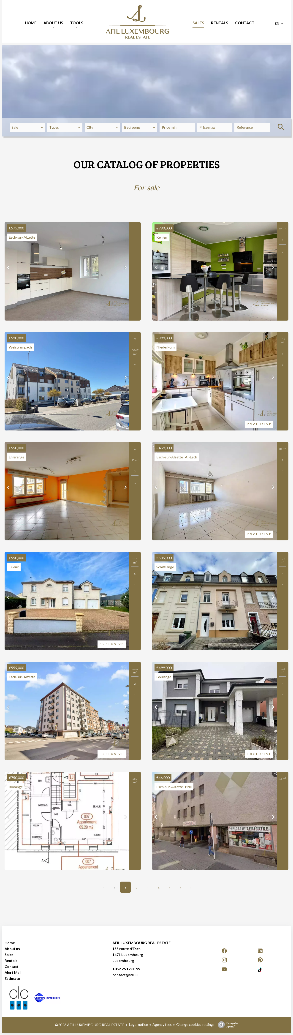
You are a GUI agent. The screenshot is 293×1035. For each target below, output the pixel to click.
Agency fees (162, 1024)
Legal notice (138, 1024)
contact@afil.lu (125, 974)
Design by (227, 1024)
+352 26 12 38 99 (126, 969)
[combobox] (27, 127)
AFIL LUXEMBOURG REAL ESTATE (141, 942)
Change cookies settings (195, 1024)
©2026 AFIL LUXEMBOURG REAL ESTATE (89, 1024)
